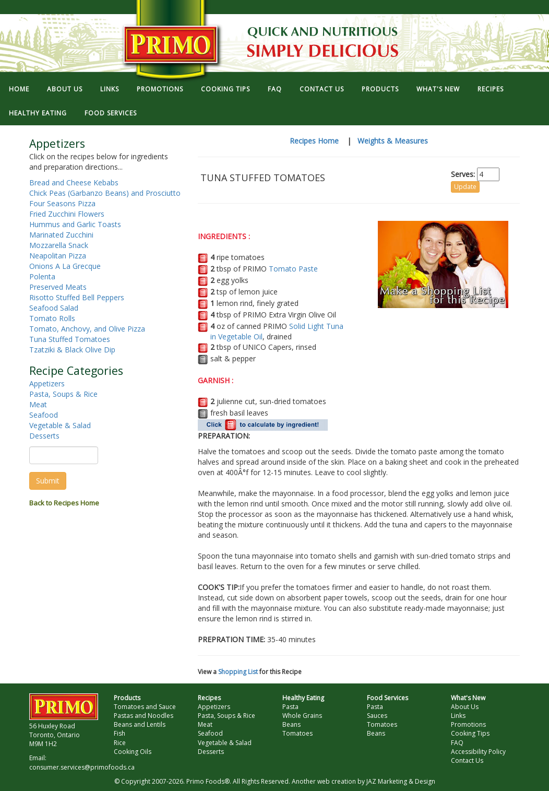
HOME (19, 89)
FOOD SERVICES (111, 113)
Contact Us (467, 760)
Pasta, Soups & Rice (63, 394)
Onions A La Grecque (65, 266)
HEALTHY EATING (38, 113)
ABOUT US (64, 89)
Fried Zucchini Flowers (66, 214)
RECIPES (491, 89)
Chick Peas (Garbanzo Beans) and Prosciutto (105, 193)
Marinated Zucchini (61, 235)
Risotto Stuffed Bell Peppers (76, 297)
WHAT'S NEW (438, 89)
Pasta (290, 706)
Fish (119, 733)
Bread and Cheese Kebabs (73, 182)
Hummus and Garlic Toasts (75, 224)
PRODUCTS (380, 89)
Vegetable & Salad (60, 425)
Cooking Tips (470, 733)
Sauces (377, 715)
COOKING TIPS (225, 89)
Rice (120, 742)
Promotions (468, 724)
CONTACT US (322, 89)
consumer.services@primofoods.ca (82, 767)
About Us (465, 706)
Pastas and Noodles (143, 715)
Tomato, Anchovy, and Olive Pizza (87, 329)
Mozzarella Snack (58, 245)
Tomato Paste (293, 269)
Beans (291, 724)
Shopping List (238, 671)
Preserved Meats (58, 287)
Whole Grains (302, 715)
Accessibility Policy (478, 751)
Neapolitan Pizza (57, 256)
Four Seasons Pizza (62, 203)
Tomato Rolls (52, 318)
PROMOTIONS (160, 89)
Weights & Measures (392, 141)
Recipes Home (314, 141)
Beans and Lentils (139, 724)
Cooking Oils (132, 751)
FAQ (275, 89)
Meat (38, 404)
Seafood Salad (53, 308)
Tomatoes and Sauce (145, 706)
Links (458, 715)
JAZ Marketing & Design (400, 781)
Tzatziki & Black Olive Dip (72, 350)
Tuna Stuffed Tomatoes (69, 339)
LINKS (109, 89)
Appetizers (47, 383)
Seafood (43, 415)
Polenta (42, 276)
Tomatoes (297, 733)
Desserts (44, 436)
